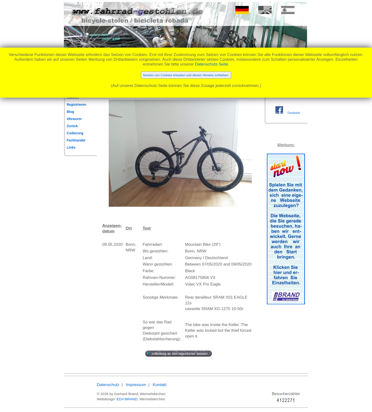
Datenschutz (108, 384)
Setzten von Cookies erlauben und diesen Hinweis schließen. (186, 75)
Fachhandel (76, 140)
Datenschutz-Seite (211, 64)
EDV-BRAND (127, 399)
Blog (70, 112)
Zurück (72, 126)
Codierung (75, 133)
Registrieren (76, 104)
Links (71, 147)
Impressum (136, 384)
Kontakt (160, 384)
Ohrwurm (74, 119)
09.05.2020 (112, 244)
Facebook (294, 113)
